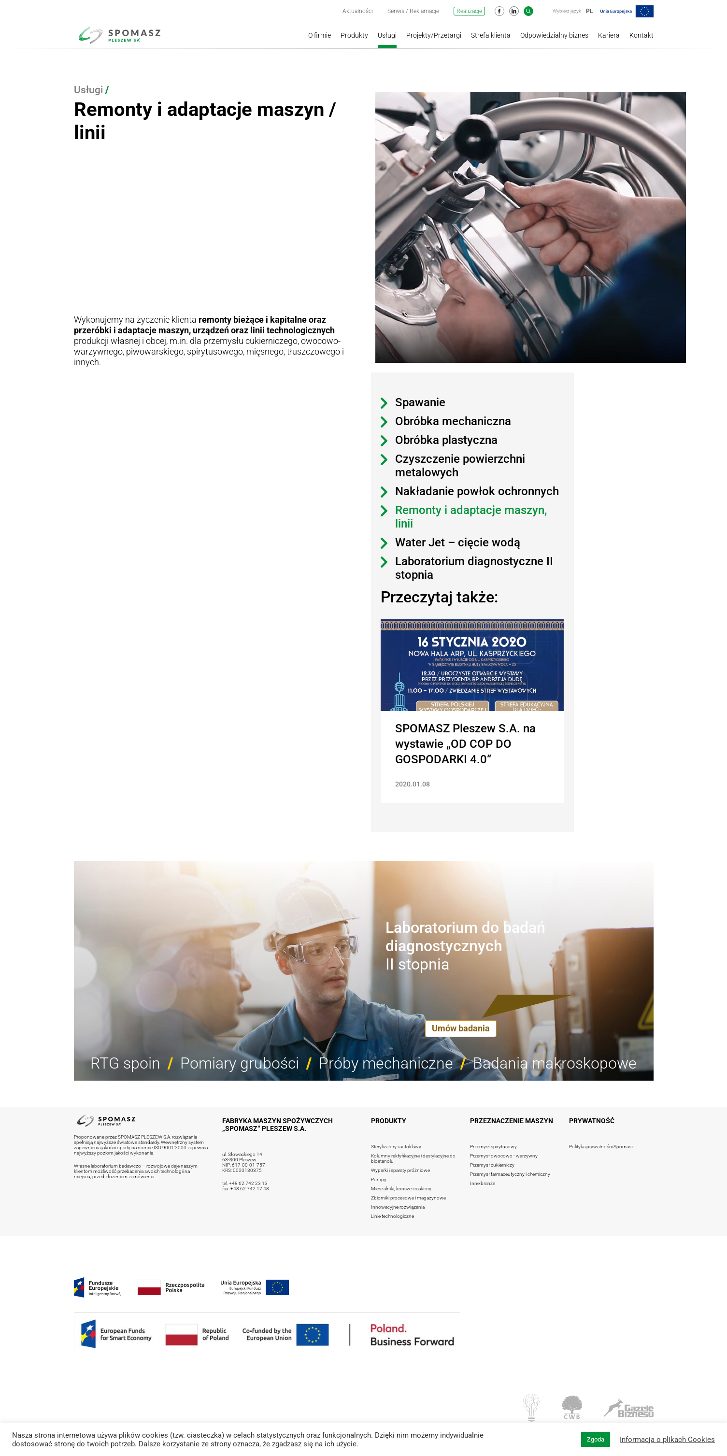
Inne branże (482, 1183)
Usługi (387, 35)
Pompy (378, 1179)
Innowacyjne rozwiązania (398, 1207)
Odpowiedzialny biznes (554, 35)
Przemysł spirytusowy (493, 1146)
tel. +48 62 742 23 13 (245, 1183)
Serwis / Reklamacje (413, 11)
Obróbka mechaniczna (453, 421)
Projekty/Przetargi (433, 35)
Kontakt (641, 35)
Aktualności (357, 11)
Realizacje (469, 11)
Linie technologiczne (392, 1216)
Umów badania (461, 1028)
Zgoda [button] (595, 1439)
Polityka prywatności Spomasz (601, 1146)
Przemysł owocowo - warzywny (504, 1155)
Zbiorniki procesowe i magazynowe (408, 1197)
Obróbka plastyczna (446, 440)
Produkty (354, 35)
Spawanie (420, 402)
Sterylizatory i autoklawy (396, 1146)
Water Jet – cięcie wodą (457, 542)
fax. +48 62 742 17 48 (245, 1188)
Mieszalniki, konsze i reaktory (401, 1188)
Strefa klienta (491, 35)
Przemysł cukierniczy (492, 1165)
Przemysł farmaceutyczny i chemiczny (510, 1174)
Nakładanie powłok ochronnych (477, 491)
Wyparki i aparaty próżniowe (400, 1170)
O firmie (319, 35)
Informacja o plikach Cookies (667, 1439)
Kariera (609, 35)
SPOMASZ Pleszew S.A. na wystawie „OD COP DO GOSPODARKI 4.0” (465, 744)
